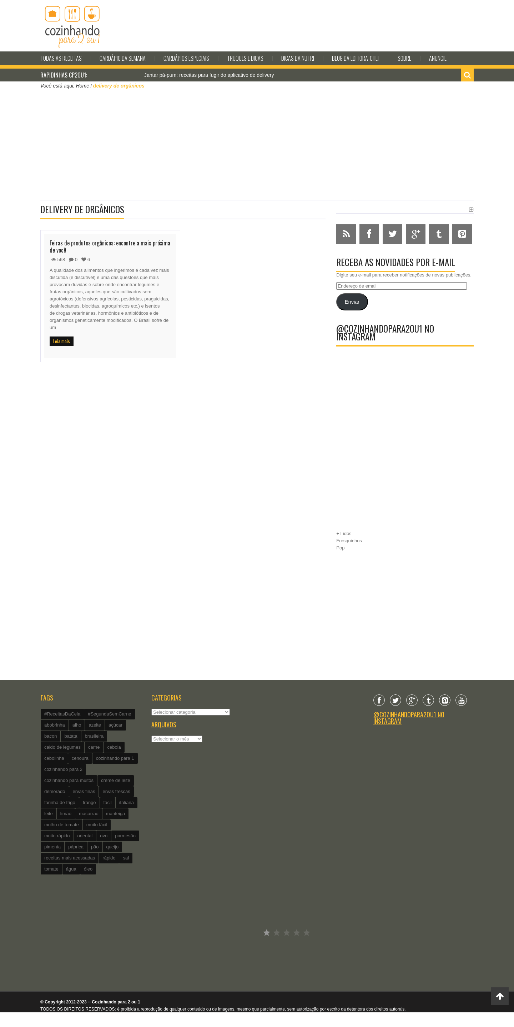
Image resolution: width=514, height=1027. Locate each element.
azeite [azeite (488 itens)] (95, 725)
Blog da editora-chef (356, 58)
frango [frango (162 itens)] (89, 802)
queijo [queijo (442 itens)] (112, 846)
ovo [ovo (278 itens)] (103, 835)
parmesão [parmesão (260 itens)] (125, 835)
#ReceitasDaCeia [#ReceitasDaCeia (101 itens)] (62, 714)
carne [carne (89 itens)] (94, 747)
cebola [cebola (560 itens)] (114, 747)
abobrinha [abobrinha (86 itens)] (54, 725)
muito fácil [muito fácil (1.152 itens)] (96, 824)
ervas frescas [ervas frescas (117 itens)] (116, 791)
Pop (340, 547)
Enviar (352, 302)
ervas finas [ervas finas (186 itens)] (84, 791)
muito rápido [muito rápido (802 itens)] (57, 835)
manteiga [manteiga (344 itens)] (115, 813)
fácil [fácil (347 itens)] (108, 802)
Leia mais (61, 341)
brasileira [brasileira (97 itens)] (94, 736)
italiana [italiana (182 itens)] (126, 802)
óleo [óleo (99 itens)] (88, 869)
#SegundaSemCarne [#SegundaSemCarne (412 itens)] (109, 714)
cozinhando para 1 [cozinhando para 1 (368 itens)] (115, 758)
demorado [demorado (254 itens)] (54, 791)
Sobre (404, 58)
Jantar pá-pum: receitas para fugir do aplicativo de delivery (209, 75)
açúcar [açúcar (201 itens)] (115, 725)
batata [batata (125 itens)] (70, 736)
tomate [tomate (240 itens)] (51, 869)
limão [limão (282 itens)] (65, 813)
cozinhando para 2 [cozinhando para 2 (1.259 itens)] (63, 769)
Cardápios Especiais (186, 58)
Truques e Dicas (245, 58)
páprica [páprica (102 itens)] (76, 846)
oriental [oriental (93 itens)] (85, 835)
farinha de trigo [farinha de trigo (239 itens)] (59, 802)
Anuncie (438, 58)
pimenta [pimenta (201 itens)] (52, 846)
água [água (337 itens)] (71, 869)
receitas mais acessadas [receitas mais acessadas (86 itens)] (69, 858)
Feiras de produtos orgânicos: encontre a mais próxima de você (110, 246)
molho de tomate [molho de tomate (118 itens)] (61, 824)
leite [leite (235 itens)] (48, 813)
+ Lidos (343, 533)
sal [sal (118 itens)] (126, 858)
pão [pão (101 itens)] (95, 846)
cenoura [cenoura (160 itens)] (80, 758)
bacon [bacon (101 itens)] (50, 736)
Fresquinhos (349, 540)
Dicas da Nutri (297, 58)
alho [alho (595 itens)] (76, 725)
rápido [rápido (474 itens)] (108, 858)
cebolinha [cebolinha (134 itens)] (54, 758)
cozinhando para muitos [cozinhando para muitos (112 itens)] (69, 780)
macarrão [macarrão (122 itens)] (89, 813)
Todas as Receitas (61, 58)
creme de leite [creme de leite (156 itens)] (115, 780)
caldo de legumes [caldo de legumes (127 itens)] (62, 747)
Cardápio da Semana (123, 58)
